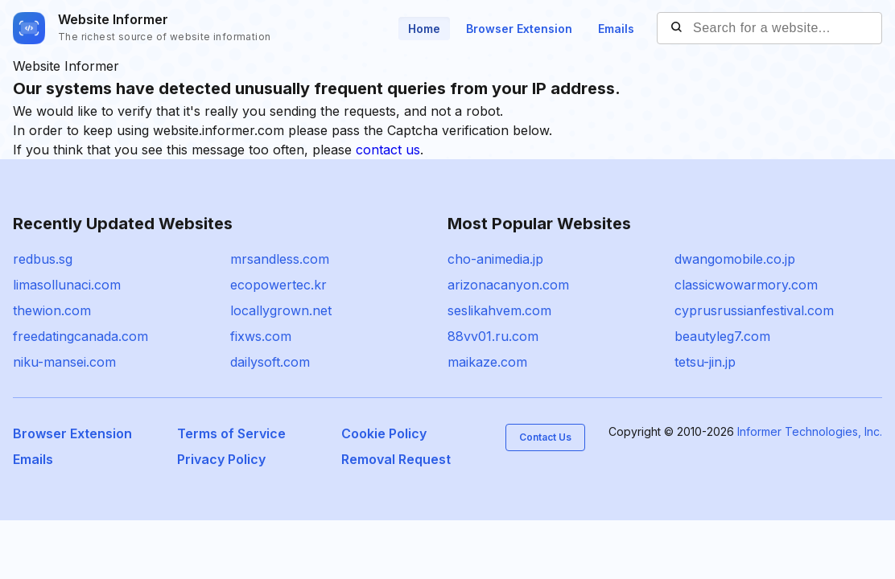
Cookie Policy (384, 433)
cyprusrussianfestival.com (754, 310)
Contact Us (545, 437)
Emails (616, 28)
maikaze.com (487, 362)
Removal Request (396, 459)
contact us (388, 150)
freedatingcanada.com (80, 336)
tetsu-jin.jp (705, 362)
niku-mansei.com (64, 362)
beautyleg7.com (722, 336)
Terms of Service (231, 433)
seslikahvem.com (499, 310)
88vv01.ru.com (493, 336)
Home (424, 28)
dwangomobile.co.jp (734, 259)
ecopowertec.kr (278, 285)
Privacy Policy (221, 459)
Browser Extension (519, 28)
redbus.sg (42, 259)
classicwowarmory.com (746, 285)
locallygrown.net (281, 310)
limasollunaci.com (67, 285)
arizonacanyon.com (508, 285)
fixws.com (260, 336)
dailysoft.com (270, 362)
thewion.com (52, 310)
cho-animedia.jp (495, 259)
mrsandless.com (279, 259)
